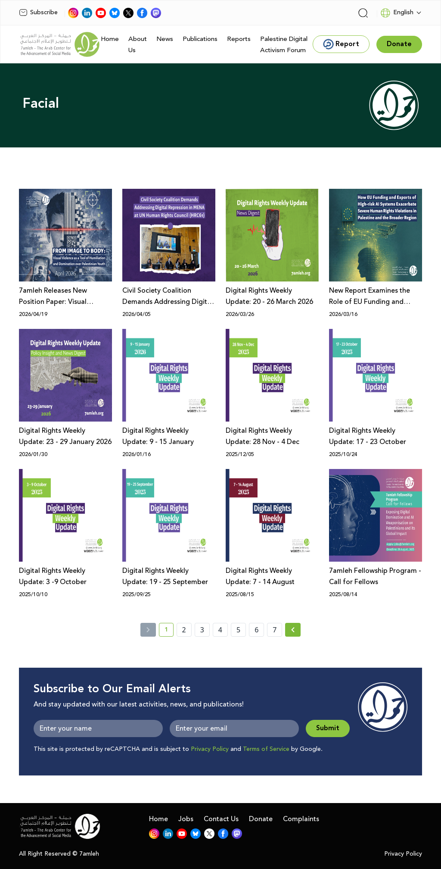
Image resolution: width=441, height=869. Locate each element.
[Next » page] (293, 630)
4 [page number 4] (220, 630)
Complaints (301, 819)
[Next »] (293, 630)
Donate (261, 819)
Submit (327, 728)
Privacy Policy (210, 749)
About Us (137, 44)
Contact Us (221, 819)
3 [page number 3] (202, 630)
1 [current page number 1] (169, 631)
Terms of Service (266, 749)
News (164, 39)
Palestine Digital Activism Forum (283, 44)
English (396, 13)
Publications (200, 39)
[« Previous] (148, 630)
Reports (239, 39)
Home (110, 39)
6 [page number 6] (256, 630)
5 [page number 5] (238, 630)
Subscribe (38, 12)
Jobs (185, 819)
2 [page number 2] (184, 630)
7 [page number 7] (274, 630)
